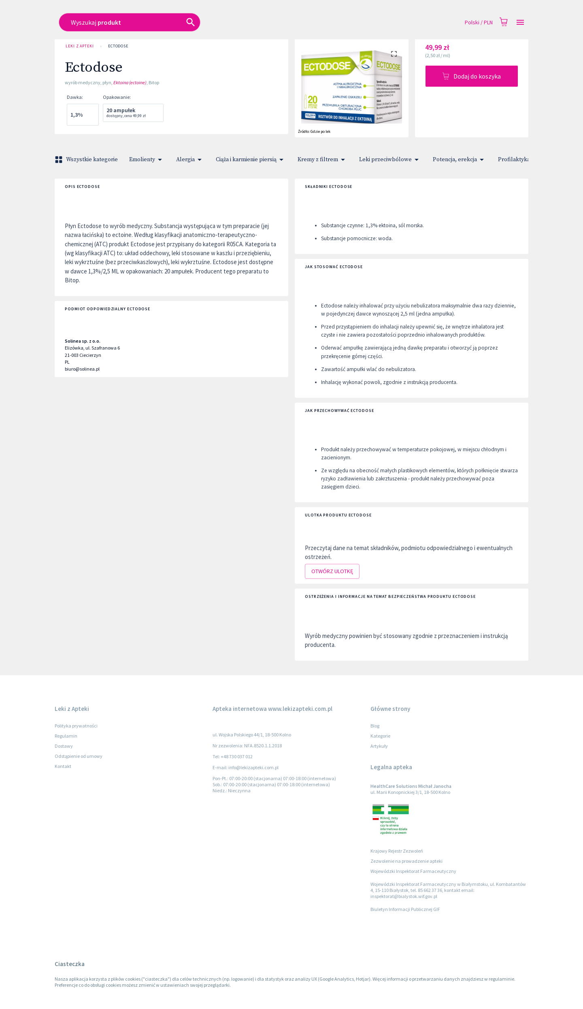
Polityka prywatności (76, 726)
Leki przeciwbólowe (390, 159)
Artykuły (379, 746)
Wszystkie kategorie (87, 159)
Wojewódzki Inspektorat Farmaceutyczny (413, 871)
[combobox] (233, 22)
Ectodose (118, 46)
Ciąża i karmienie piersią (251, 159)
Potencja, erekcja (460, 159)
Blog (374, 726)
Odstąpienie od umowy (78, 756)
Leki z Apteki (79, 46)
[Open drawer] (520, 22)
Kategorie (380, 736)
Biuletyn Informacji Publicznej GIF (405, 909)
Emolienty (147, 159)
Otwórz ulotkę (332, 571)
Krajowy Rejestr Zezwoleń (396, 851)
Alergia (190, 159)
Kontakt (63, 766)
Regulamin (66, 736)
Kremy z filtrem (323, 159)
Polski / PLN (479, 22)
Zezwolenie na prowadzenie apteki (406, 861)
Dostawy (64, 746)
